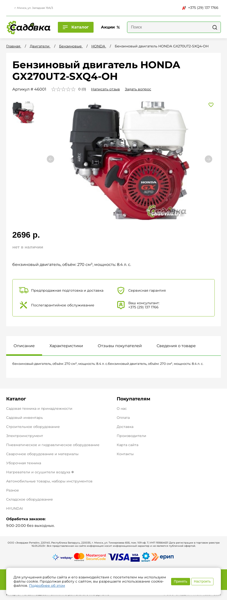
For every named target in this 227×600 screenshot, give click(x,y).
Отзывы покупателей (120, 345)
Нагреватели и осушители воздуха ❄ (40, 472)
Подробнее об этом (47, 585)
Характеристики (66, 345)
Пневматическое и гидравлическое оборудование (52, 445)
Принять (180, 581)
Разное (12, 490)
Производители (131, 436)
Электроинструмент (24, 436)
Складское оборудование (29, 499)
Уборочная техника (23, 463)
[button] (208, 159)
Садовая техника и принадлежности (39, 408)
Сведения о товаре (176, 345)
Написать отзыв (105, 89)
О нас (122, 409)
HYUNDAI (14, 508)
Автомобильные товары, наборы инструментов (49, 481)
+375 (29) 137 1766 (200, 7)
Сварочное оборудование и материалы (42, 454)
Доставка (125, 427)
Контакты (125, 454)
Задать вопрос (138, 89)
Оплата (123, 418)
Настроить (202, 581)
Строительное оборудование (33, 426)
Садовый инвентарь (24, 417)
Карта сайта (127, 445)
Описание (24, 345)
